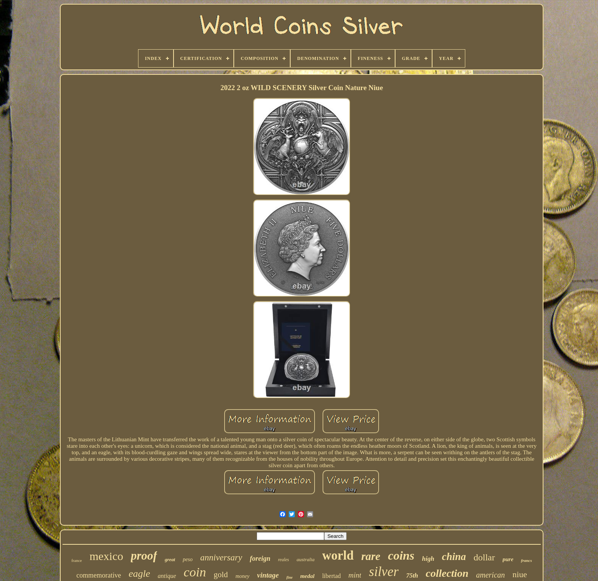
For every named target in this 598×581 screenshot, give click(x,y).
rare (370, 556)
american (490, 575)
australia (306, 559)
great (170, 559)
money (242, 576)
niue (520, 574)
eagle (139, 573)
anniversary (221, 557)
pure (508, 559)
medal (307, 576)
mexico (106, 556)
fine (289, 577)
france (76, 560)
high (428, 558)
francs (526, 560)
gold (221, 574)
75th (412, 575)
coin (195, 572)
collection (447, 573)
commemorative (98, 575)
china (454, 556)
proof (144, 555)
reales (283, 559)
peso (188, 559)
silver (384, 571)
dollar (484, 557)
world (338, 555)
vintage (268, 575)
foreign (260, 558)
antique (167, 576)
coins (401, 555)
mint (355, 575)
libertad (331, 576)
